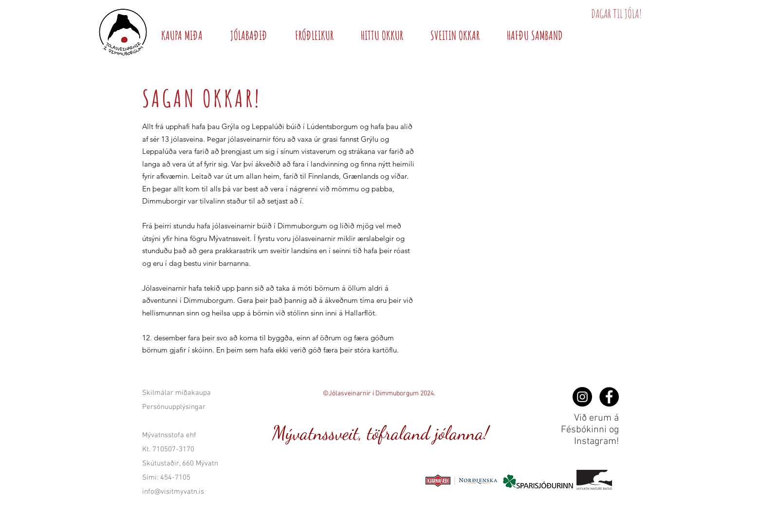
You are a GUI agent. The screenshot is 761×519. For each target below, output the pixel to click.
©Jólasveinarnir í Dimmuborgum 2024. (379, 393)
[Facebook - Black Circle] (609, 397)
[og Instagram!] (582, 397)
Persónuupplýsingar (173, 407)
